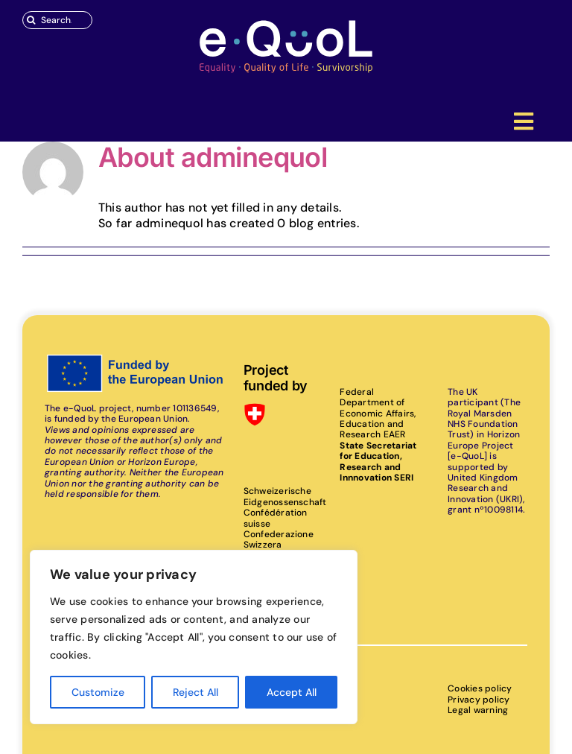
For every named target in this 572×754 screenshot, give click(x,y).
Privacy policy (478, 700)
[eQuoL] (286, 24)
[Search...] (57, 20)
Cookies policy (480, 688)
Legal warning (478, 710)
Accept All (292, 692)
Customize (98, 692)
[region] (194, 637)
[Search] (31, 20)
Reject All (195, 692)
